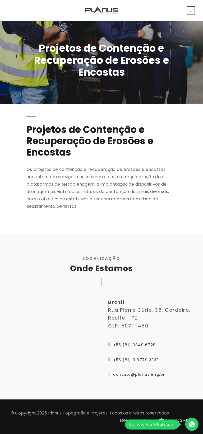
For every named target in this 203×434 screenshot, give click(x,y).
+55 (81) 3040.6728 (134, 345)
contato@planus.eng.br (139, 374)
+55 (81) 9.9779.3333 (136, 360)
